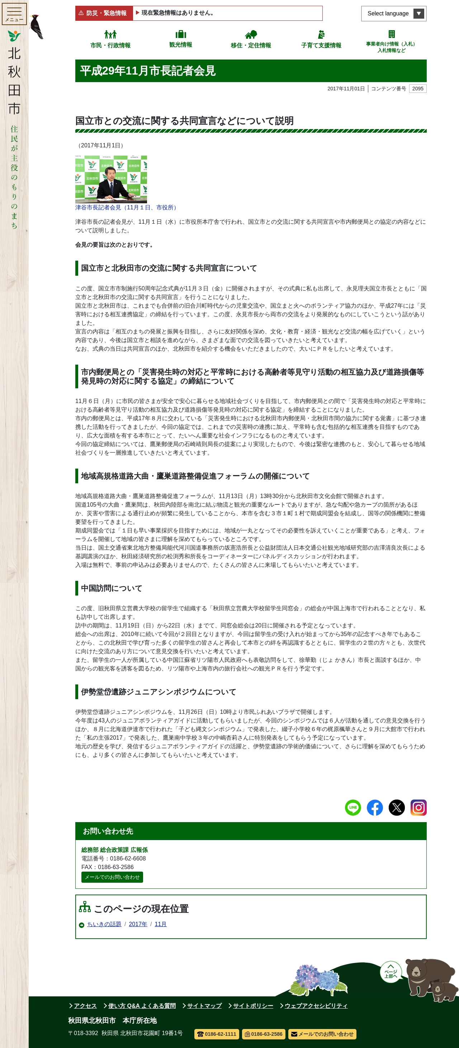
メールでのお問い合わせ (112, 877)
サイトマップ (204, 1006)
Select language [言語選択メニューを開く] (388, 13)
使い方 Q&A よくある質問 (142, 1006)
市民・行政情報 (110, 45)
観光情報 (180, 45)
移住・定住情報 (251, 45)
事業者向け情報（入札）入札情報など (391, 47)
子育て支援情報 (321, 45)
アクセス (85, 1006)
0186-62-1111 (216, 1034)
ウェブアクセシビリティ (316, 1006)
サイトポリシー (253, 1006)
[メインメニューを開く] (14, 14)
